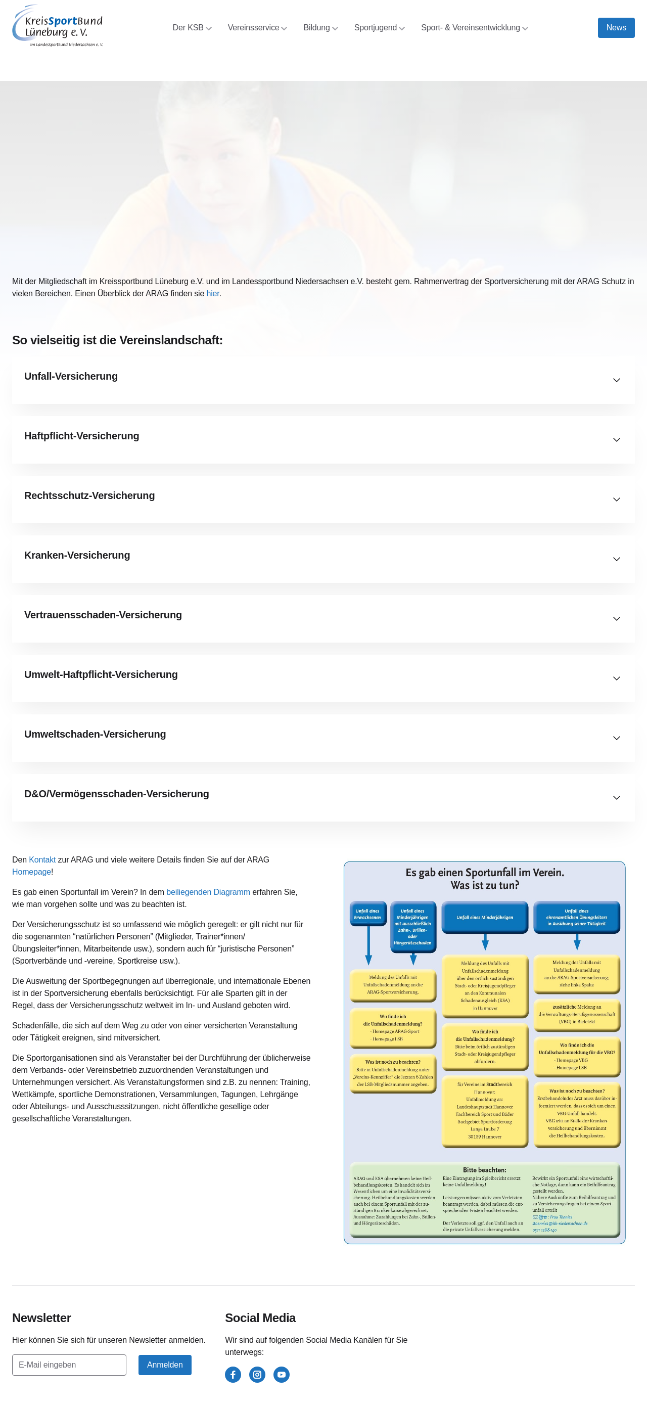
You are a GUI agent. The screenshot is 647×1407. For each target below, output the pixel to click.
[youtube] (281, 1375)
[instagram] (257, 1375)
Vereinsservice (258, 27)
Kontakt (42, 859)
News (616, 27)
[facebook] (233, 1375)
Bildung (320, 27)
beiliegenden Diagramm (208, 892)
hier (212, 293)
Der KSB (192, 27)
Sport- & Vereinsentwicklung (474, 27)
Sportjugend (379, 27)
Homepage (31, 872)
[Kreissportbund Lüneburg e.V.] (57, 25)
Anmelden (165, 1364)
